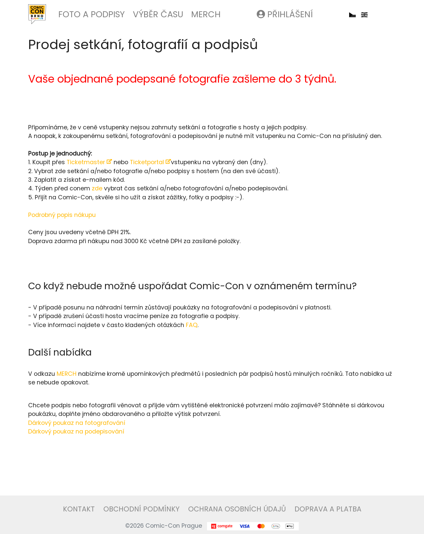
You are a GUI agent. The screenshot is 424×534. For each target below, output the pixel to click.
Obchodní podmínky (141, 509)
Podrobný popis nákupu (62, 215)
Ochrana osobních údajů (237, 509)
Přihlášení (285, 14)
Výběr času (158, 14)
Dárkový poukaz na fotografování (76, 423)
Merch (206, 14)
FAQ (191, 325)
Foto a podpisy (91, 14)
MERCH (67, 374)
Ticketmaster (89, 162)
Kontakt (79, 509)
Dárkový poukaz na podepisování (76, 431)
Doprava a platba (327, 509)
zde (97, 188)
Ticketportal (150, 162)
